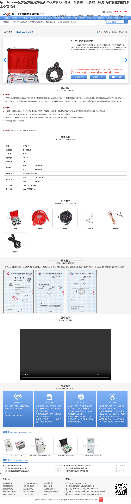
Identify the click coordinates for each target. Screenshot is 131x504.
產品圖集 (80, 77)
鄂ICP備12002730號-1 (91, 500)
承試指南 (7, 18)
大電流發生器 (28, 494)
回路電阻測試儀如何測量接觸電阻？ (16, 468)
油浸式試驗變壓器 (29, 492)
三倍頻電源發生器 (9, 494)
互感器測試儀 (28, 489)
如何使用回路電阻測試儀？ (13, 465)
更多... (46, 494)
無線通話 (33, 18)
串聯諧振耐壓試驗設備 (19, 22)
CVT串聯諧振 (23, 18)
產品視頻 (118, 77)
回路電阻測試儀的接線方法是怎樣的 (16, 471)
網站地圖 (76, 500)
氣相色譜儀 (48, 486)
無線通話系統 (50, 22)
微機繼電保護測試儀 (37, 22)
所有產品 (74, 22)
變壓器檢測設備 (63, 22)
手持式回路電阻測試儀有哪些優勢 (77, 471)
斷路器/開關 (42, 18)
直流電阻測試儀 (8, 486)
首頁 (50, 16)
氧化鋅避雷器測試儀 (9, 492)
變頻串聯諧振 (7, 483)
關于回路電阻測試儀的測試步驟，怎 (78, 468)
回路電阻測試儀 (85, 45)
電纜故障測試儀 (8, 489)
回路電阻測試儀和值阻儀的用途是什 (78, 465)
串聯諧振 (14, 18)
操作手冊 (99, 77)
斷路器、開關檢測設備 (119, 32)
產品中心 (107, 32)
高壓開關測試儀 (49, 489)
